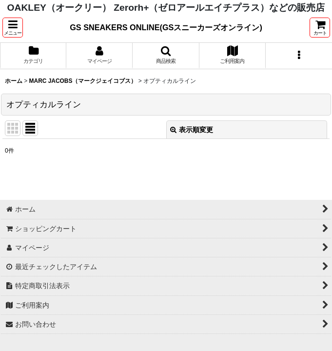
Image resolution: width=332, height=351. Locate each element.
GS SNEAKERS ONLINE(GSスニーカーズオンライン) (166, 27)
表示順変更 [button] (191, 130)
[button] (12, 28)
